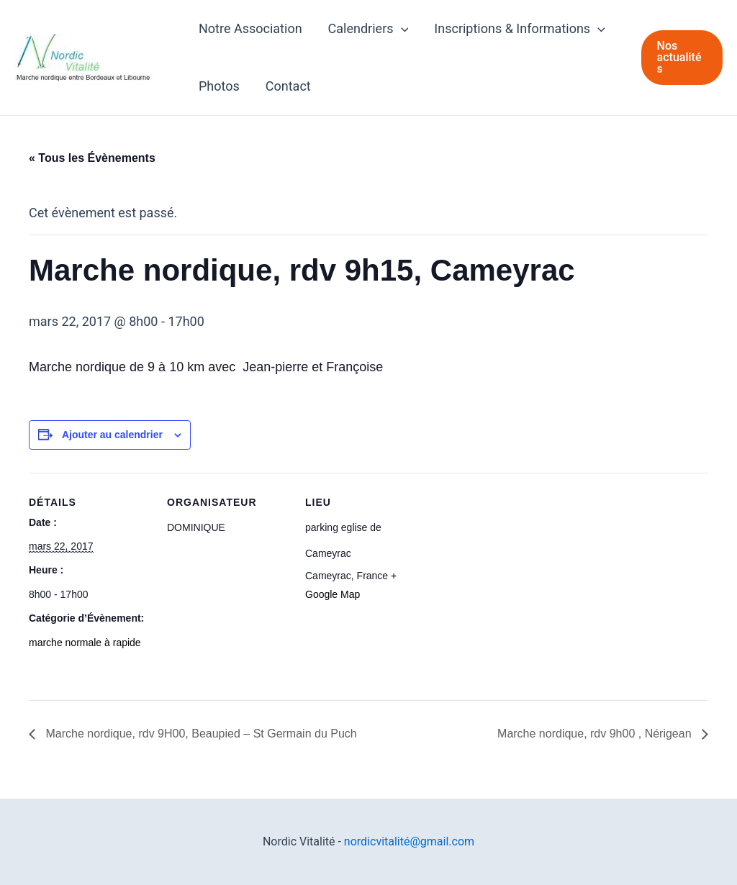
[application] (401, 29)
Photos (219, 86)
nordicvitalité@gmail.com (409, 841)
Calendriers (368, 29)
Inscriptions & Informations (519, 29)
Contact (288, 86)
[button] (682, 57)
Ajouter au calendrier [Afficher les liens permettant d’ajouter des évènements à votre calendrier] (112, 434)
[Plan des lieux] (519, 572)
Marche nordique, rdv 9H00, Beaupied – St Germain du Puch (199, 733)
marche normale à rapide (85, 642)
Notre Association (250, 28)
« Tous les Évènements (92, 158)
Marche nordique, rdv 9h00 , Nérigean (596, 733)
